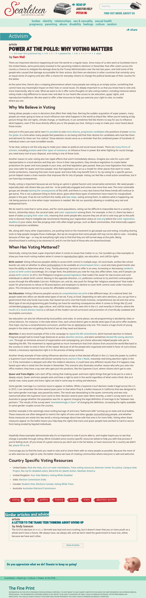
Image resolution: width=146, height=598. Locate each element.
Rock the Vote (35, 467)
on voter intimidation (56, 467)
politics (44, 500)
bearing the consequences (42, 190)
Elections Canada (44, 484)
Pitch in (81, 13)
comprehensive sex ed (73, 293)
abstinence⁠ (80, 324)
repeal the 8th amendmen (82, 333)
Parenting (51, 24)
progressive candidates (93, 131)
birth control (22, 274)
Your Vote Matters (40, 475)
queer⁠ (109, 94)
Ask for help (84, 9)
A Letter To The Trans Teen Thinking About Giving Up (47, 522)
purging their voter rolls (36, 215)
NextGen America (86, 470)
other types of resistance (54, 150)
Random (112, 24)
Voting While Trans (64, 484)
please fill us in (20, 445)
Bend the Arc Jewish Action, (63, 470)
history (59, 500)
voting (16, 500)
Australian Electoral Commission (39, 488)
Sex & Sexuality (83, 20)
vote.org (101, 218)
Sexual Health (103, 20)
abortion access (106, 500)
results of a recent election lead (25, 309)
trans (87, 500)
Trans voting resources (82, 467)
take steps (71, 196)
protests (32, 150)
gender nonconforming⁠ (98, 414)
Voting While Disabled (61, 475)
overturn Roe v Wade (78, 358)
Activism (18, 36)
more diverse (73, 131)
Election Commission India (32, 479)
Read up (81, 5)
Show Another (73, 545)
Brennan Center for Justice (108, 467)
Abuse (63, 24)
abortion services (74, 336)
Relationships (63, 20)
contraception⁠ (54, 265)
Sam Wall (19, 57)
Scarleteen (9, 578)
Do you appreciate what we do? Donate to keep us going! (42, 564)
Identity (47, 20)
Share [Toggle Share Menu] (131, 29)
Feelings (88, 24)
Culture (100, 24)
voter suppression (68, 212)
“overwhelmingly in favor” (64, 402)
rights (29, 500)
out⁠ (105, 230)
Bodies (36, 20)
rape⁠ (41, 306)
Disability (75, 24)
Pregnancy (36, 24)
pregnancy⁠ (26, 306)
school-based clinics (89, 265)
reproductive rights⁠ (74, 256)
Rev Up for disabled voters (34, 470)
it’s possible (52, 131)
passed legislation (72, 275)
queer (73, 500)
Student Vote (28, 484)
